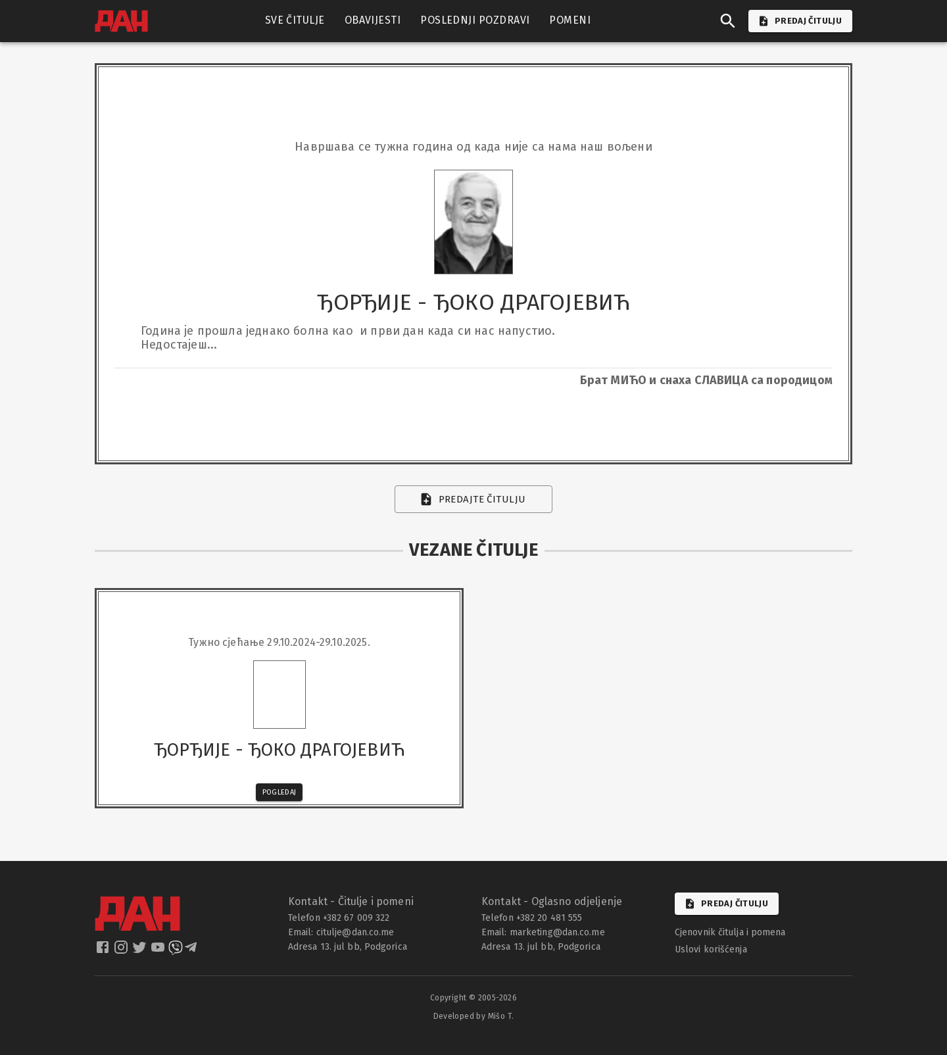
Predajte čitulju (473, 499)
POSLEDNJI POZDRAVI (475, 20)
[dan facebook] (104, 951)
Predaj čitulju (727, 904)
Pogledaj (279, 792)
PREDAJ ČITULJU (800, 21)
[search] (728, 21)
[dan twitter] (141, 951)
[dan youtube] (159, 951)
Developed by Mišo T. (473, 1016)
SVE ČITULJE (295, 20)
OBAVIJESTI (372, 20)
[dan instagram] (122, 951)
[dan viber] (175, 951)
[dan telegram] (192, 951)
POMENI (570, 20)
